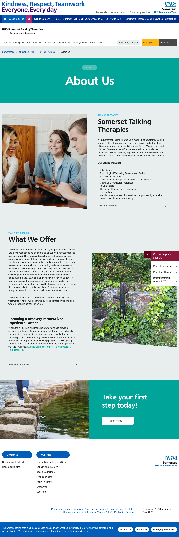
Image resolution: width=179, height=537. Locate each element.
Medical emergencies (163, 266)
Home (58, 19)
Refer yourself (150, 42)
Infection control (44, 482)
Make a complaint (11, 467)
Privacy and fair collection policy (67, 509)
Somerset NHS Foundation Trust (18, 52)
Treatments (64, 42)
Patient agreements (128, 42)
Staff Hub (41, 492)
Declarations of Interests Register (53, 462)
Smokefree (41, 487)
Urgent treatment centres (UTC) (161, 279)
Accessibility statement (96, 509)
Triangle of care (44, 477)
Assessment (50, 42)
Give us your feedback (13, 462)
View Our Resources (19, 364)
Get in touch (166, 42)
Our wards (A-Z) (114, 19)
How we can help (12, 42)
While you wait (80, 42)
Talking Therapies (47, 52)
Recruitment (130, 19)
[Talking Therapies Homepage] (22, 31)
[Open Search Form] (29, 19)
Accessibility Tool (16, 19)
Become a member (45, 472)
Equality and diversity (47, 467)
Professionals (96, 42)
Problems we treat (107, 205)
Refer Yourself (116, 421)
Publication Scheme (124, 512)
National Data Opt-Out (121, 509)
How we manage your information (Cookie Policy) (87, 512)
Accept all (125, 529)
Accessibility (102, 12)
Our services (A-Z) (94, 19)
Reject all (142, 529)
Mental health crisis (162, 272)
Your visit (78, 19)
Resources (32, 42)
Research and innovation (150, 19)
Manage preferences (164, 529)
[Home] (43, 7)
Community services (140, 12)
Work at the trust (119, 12)
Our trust (67, 19)
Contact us (170, 19)
